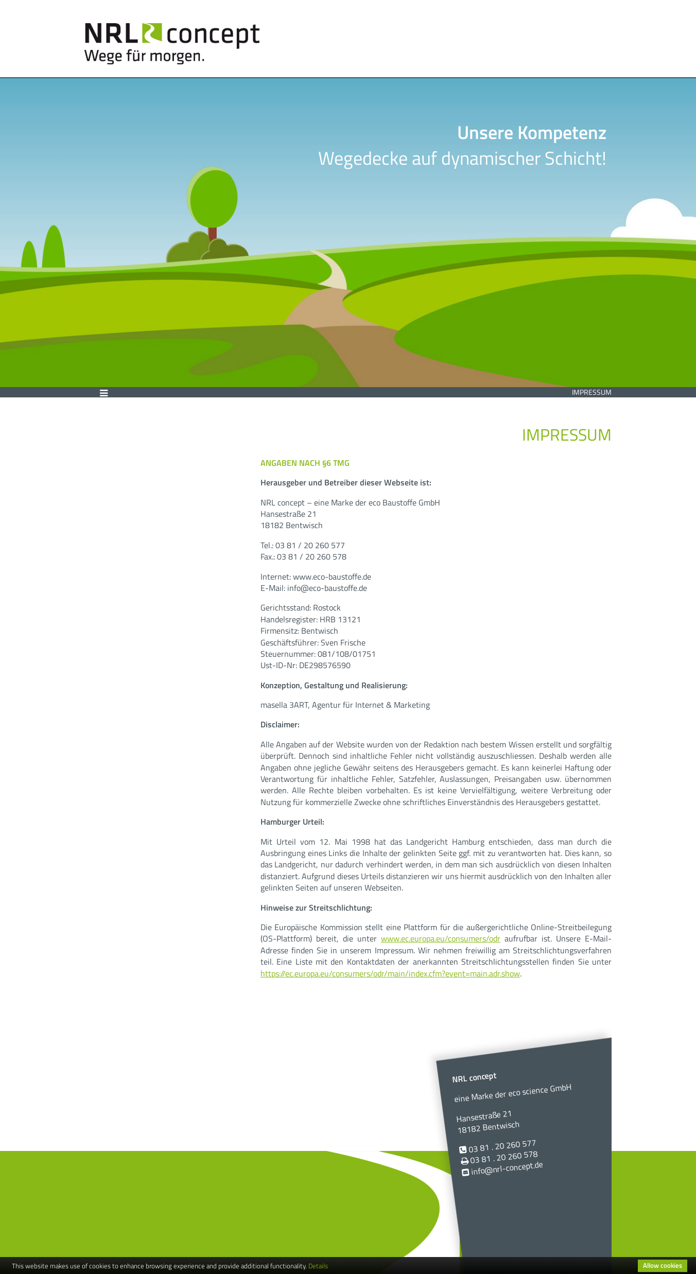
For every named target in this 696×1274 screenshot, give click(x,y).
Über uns (121, 435)
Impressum (592, 392)
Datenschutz (130, 527)
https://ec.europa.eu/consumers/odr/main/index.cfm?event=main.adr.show (390, 973)
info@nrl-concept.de (507, 1168)
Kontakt (118, 490)
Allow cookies (662, 1265)
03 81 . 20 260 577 (502, 1146)
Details (318, 1266)
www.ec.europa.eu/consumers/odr (440, 938)
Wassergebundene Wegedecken (143, 462)
